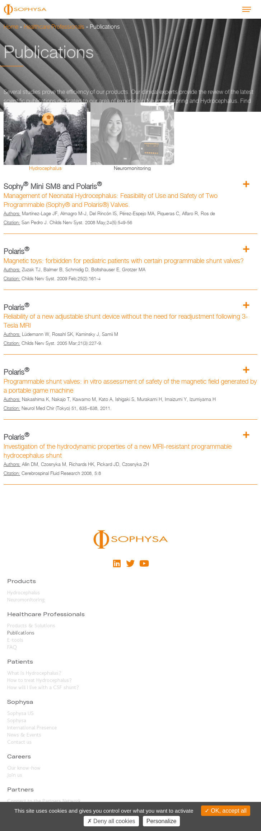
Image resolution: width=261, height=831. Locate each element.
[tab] (45, 136)
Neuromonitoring (26, 599)
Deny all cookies (111, 821)
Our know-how (24, 767)
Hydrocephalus (23, 592)
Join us (14, 775)
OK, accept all (226, 811)
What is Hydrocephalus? (34, 673)
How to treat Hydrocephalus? (39, 680)
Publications (20, 632)
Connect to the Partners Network (44, 800)
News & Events (24, 734)
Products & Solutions (31, 625)
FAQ (12, 647)
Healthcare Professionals (54, 26)
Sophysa (16, 720)
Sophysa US (20, 713)
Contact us (19, 741)
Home (11, 26)
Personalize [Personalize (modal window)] (161, 821)
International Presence (32, 727)
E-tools (15, 639)
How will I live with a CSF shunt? (43, 687)
